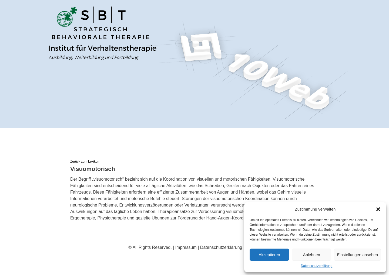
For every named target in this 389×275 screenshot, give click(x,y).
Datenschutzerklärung (317, 266)
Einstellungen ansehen (357, 254)
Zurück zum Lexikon (84, 161)
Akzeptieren (269, 254)
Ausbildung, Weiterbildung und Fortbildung (93, 57)
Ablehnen (311, 254)
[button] (378, 209)
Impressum (186, 247)
